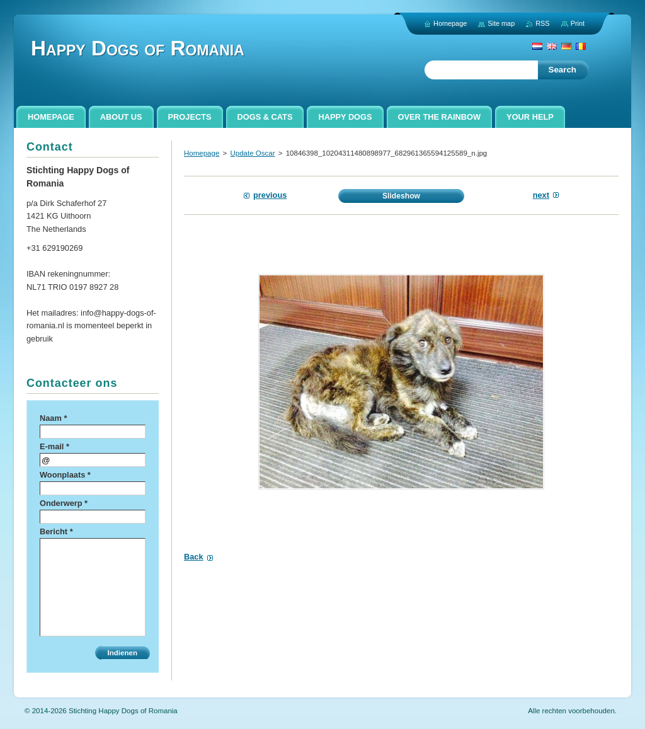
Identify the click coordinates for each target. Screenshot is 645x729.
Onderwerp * (64, 503)
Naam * (53, 418)
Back (193, 556)
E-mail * (54, 446)
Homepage (201, 153)
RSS (542, 23)
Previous (270, 195)
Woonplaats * (65, 474)
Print (578, 23)
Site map (501, 23)
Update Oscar (252, 153)
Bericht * (56, 531)
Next (541, 195)
